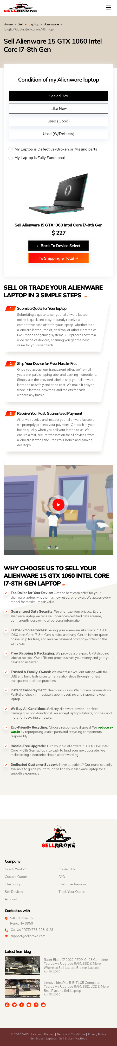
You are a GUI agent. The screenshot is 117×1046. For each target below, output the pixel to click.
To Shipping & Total (58, 258)
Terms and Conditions (71, 1034)
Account (11, 899)
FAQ (61, 876)
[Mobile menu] (109, 7)
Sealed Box (58, 95)
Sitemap (48, 1034)
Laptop (33, 24)
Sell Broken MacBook (73, 1038)
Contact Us (66, 869)
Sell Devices (14, 891)
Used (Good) (58, 121)
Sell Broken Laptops (43, 1038)
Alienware (51, 24)
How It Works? (15, 869)
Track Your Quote (71, 891)
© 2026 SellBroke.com (26, 1034)
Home (8, 24)
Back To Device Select (58, 245)
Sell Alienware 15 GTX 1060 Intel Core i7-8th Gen (58, 225)
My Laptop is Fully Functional (58, 157)
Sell (20, 24)
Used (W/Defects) (58, 133)
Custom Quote (16, 876)
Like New (59, 108)
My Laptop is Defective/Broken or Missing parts (58, 149)
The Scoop (13, 884)
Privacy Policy (97, 1034)
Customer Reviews (72, 884)
